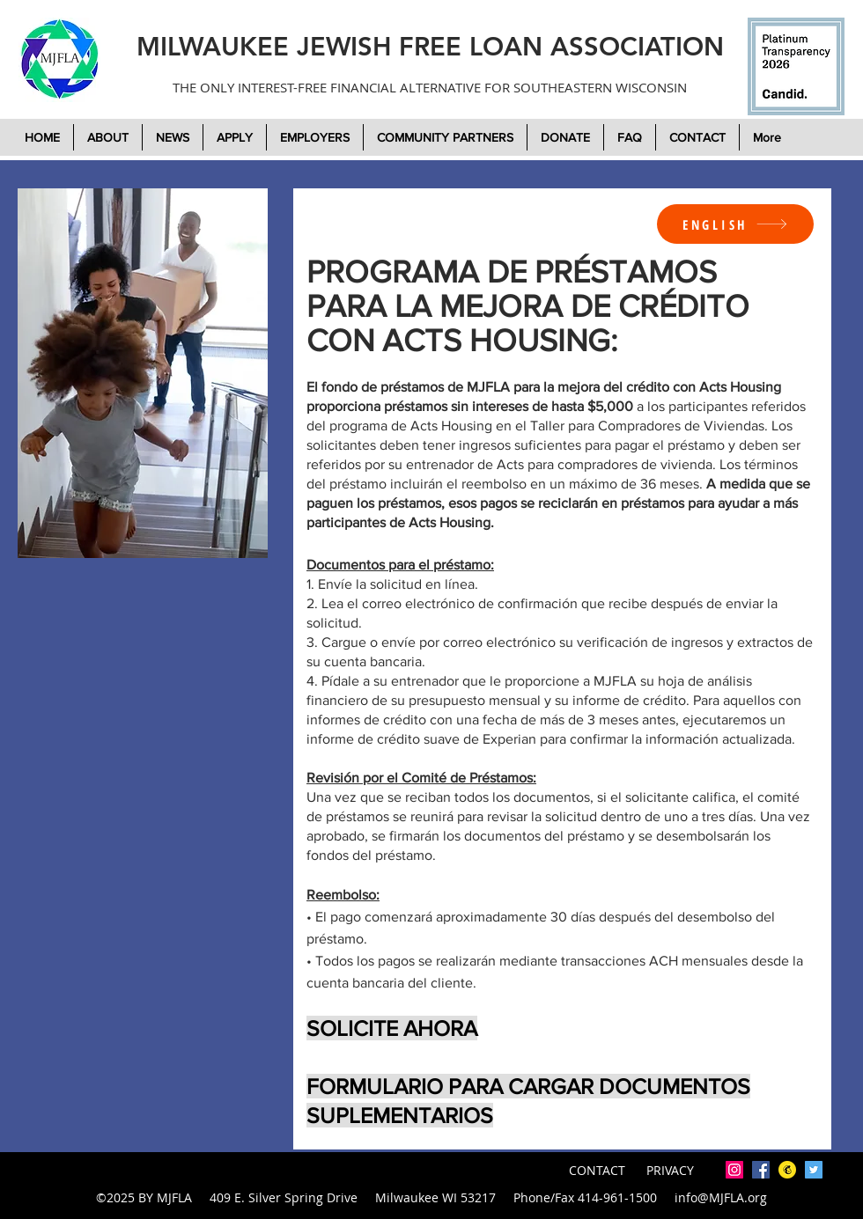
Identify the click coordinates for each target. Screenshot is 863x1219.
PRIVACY (670, 1170)
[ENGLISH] (735, 224)
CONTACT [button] (599, 1170)
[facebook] (761, 1170)
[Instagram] (734, 1170)
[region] (143, 373)
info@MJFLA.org (721, 1197)
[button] (565, 137)
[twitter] (813, 1170)
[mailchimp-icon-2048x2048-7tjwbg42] (787, 1170)
